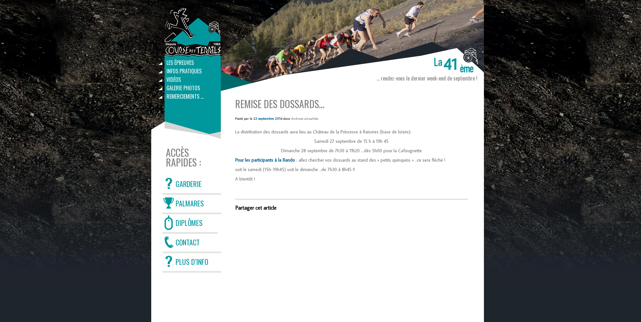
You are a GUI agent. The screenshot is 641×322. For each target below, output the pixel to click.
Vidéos (174, 79)
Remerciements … (185, 96)
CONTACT (188, 242)
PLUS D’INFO (192, 261)
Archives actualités (304, 118)
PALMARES (190, 203)
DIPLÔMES (189, 222)
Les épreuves (180, 63)
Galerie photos (183, 88)
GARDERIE (189, 184)
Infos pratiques (184, 71)
